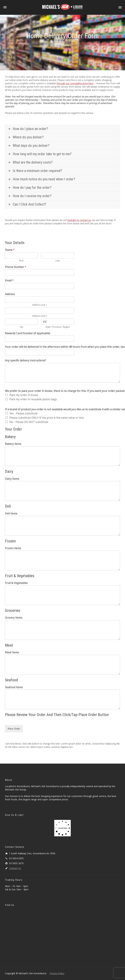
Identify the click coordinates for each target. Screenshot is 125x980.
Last (58, 260)
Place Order (14, 728)
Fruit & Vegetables (16, 583)
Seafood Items (14, 687)
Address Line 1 (39, 304)
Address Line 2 (39, 315)
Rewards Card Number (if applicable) (27, 333)
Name (10, 250)
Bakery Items (13, 444)
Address (10, 294)
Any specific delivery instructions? (25, 360)
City (21, 327)
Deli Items (11, 513)
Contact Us (15, 868)
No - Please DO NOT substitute (28, 422)
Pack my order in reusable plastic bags (33, 399)
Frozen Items (13, 548)
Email (9, 280)
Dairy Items (12, 479)
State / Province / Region (57, 327)
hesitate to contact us (79, 220)
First (21, 260)
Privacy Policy (57, 973)
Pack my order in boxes (23, 395)
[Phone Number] (39, 272)
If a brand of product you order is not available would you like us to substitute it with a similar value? (62, 409)
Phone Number (15, 267)
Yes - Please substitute (23, 413)
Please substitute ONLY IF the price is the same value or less (46, 417)
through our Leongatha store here (75, 83)
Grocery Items (13, 617)
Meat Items (12, 652)
